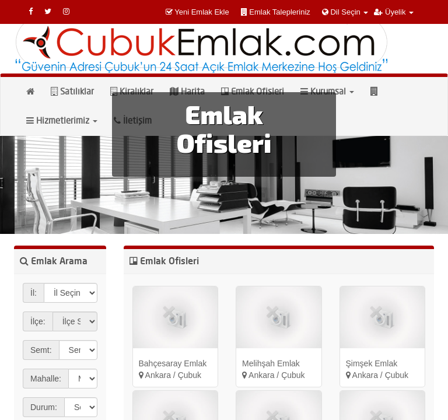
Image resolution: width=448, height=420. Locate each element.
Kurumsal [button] (327, 91)
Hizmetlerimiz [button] (61, 120)
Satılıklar (72, 91)
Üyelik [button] (394, 12)
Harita (187, 91)
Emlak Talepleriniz (279, 12)
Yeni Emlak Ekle (201, 12)
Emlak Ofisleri (252, 91)
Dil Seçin (345, 12)
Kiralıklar (131, 91)
